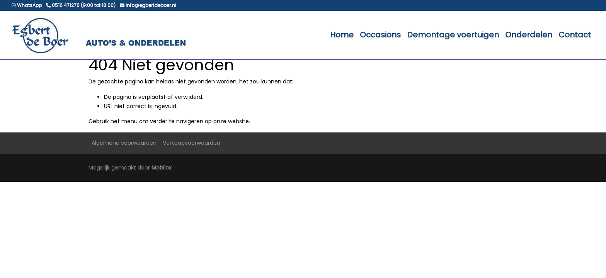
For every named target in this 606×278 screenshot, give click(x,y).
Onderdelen (528, 34)
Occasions (380, 34)
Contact (574, 34)
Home (342, 34)
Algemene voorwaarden (124, 143)
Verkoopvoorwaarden (191, 143)
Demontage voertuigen (453, 34)
